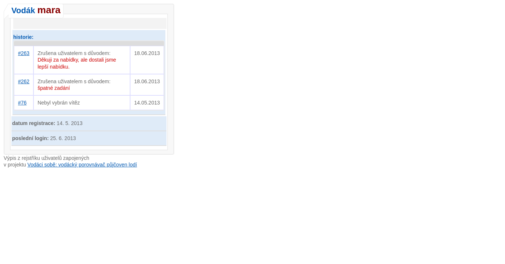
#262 (23, 81)
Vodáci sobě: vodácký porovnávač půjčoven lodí (82, 165)
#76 (22, 103)
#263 (23, 53)
